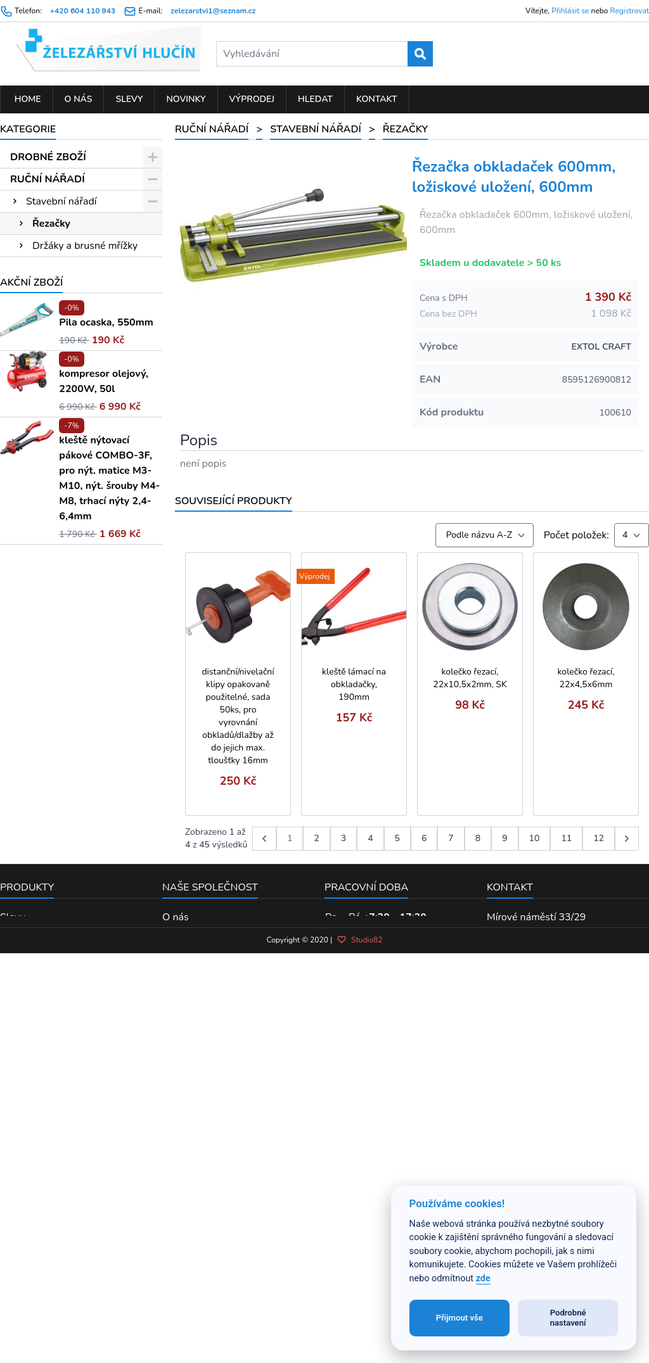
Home (26, 99)
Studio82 (359, 1312)
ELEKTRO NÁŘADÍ (54, 774)
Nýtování (46, 697)
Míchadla (53, 268)
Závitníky (46, 520)
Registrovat (629, 11)
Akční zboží (31, 884)
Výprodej (252, 99)
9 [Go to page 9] (504, 838)
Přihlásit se (570, 11)
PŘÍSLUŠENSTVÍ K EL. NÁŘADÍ (62, 747)
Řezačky (51, 224)
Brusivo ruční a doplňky (79, 675)
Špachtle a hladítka (75, 290)
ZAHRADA (35, 796)
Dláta (38, 564)
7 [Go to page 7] (450, 838)
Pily (34, 631)
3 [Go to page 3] (343, 838)
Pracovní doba (366, 1193)
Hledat (315, 99)
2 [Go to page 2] (316, 838)
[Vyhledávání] (324, 54)
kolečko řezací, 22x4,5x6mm (586, 678)
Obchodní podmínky (207, 1239)
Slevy (129, 99)
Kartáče (43, 367)
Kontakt (376, 99)
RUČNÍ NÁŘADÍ (47, 179)
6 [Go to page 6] (424, 838)
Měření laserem (61, 586)
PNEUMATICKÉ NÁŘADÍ (67, 818)
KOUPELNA (37, 840)
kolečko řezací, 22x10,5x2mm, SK (469, 678)
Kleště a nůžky (58, 609)
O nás (79, 99)
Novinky (185, 99)
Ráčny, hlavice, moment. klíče (72, 471)
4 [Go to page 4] (370, 838)
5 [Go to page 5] (397, 838)
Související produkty (233, 501)
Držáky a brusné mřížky (85, 246)
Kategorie (28, 129)
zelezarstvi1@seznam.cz (212, 11)
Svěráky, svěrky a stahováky (56, 394)
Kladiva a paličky (63, 421)
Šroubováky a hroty (69, 312)
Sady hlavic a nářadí (71, 653)
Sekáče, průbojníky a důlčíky (64, 339)
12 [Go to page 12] (598, 838)
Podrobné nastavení (568, 1318)
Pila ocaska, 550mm (106, 924)
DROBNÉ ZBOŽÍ (48, 157)
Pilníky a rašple (60, 542)
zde (483, 1278)
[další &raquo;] (627, 839)
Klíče (37, 498)
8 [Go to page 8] (477, 838)
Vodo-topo (50, 719)
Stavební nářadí (61, 201)
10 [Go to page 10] (534, 838)
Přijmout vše (459, 1317)
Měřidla (43, 443)
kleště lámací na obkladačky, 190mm (354, 684)
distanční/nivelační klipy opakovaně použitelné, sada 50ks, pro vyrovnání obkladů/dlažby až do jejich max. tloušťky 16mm (238, 716)
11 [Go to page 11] (566, 838)
